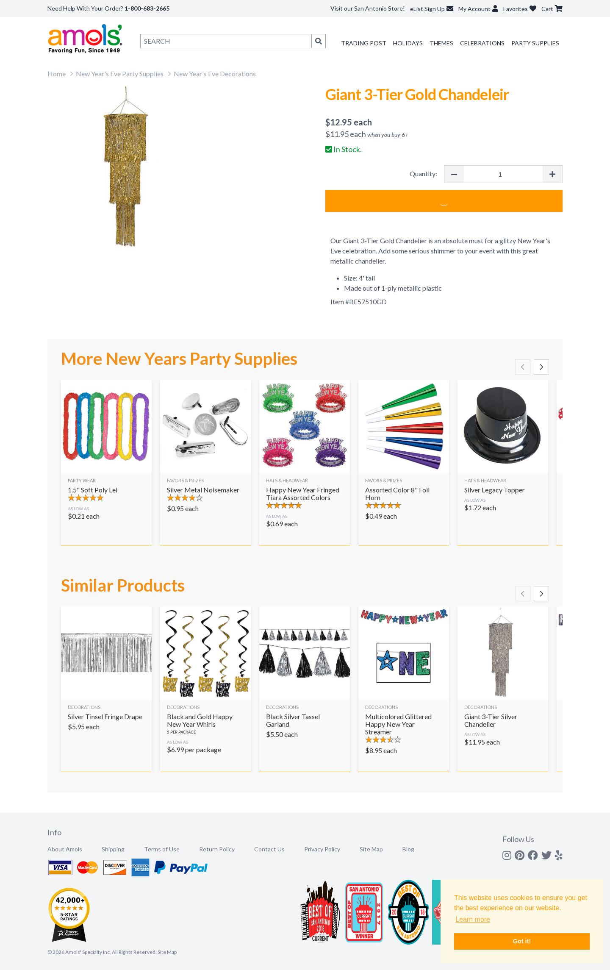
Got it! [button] (522, 941)
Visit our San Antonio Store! (367, 8)
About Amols (64, 849)
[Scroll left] (522, 367)
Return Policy (217, 849)
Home (56, 73)
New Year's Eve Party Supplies (120, 73)
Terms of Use (162, 849)
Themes (441, 43)
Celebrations (482, 43)
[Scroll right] (541, 367)
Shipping (113, 849)
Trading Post (363, 43)
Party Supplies (535, 43)
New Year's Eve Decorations (215, 73)
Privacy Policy (322, 849)
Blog (408, 849)
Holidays (408, 43)
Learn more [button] (472, 919)
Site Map (371, 849)
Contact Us (269, 849)
